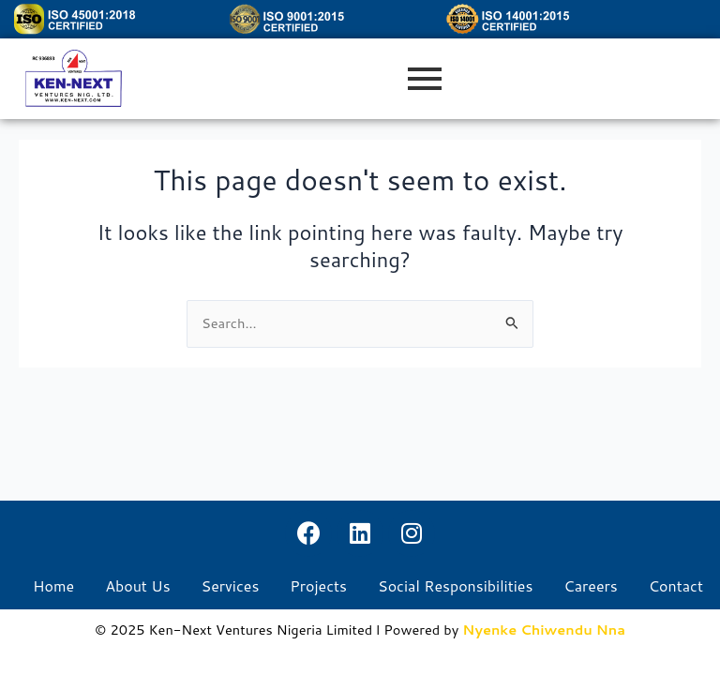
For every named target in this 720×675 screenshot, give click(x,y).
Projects (318, 586)
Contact (676, 586)
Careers (590, 586)
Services (231, 586)
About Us (137, 586)
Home (53, 586)
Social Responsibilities (455, 586)
